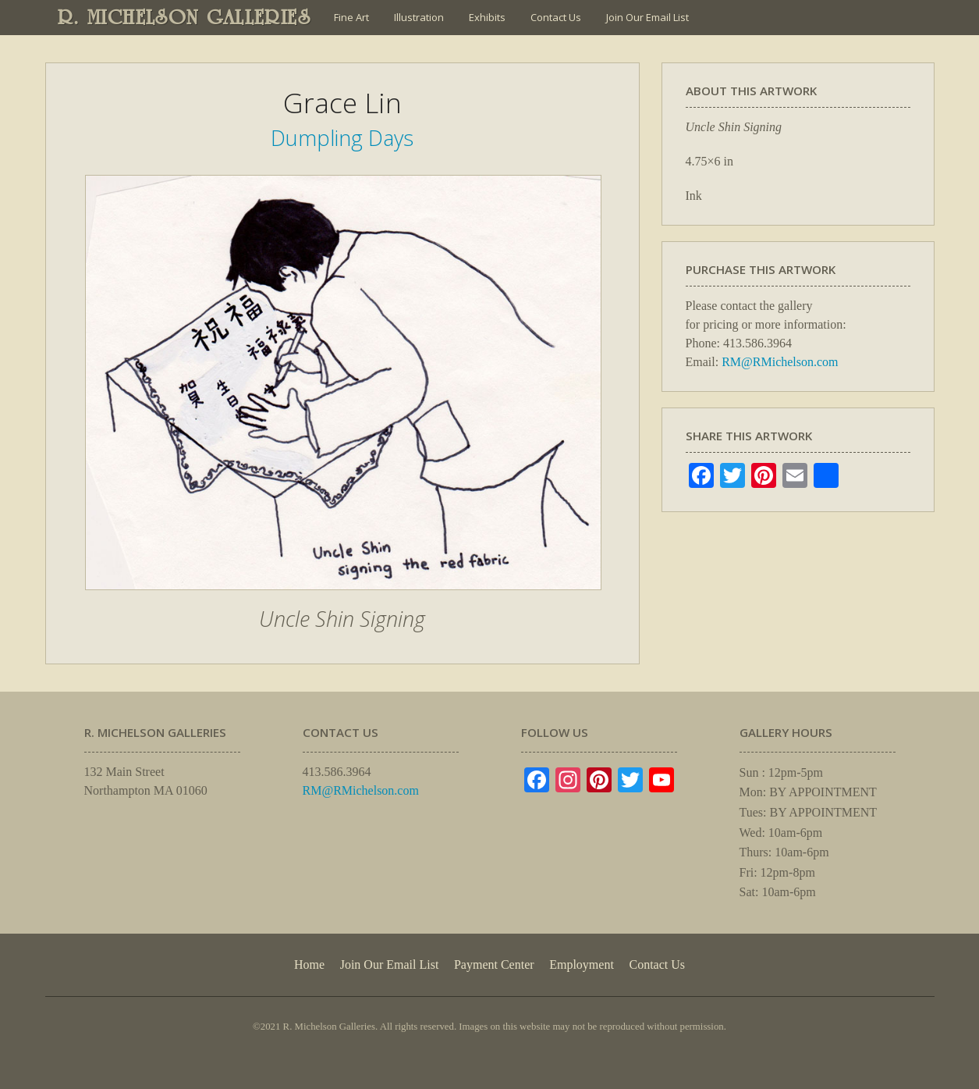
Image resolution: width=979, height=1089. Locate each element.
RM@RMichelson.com (780, 361)
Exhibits (487, 17)
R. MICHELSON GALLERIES (184, 17)
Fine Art (351, 17)
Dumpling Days (342, 137)
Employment (581, 964)
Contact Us (555, 17)
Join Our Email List (647, 17)
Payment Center (494, 964)
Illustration (419, 17)
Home (309, 964)
